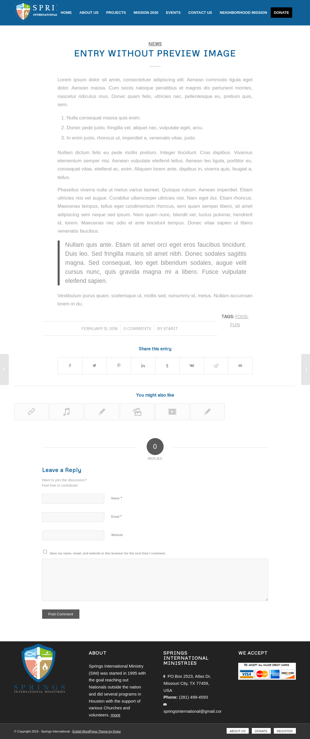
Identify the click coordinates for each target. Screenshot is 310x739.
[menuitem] (66, 12)
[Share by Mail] (240, 365)
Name (116, 498)
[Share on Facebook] (70, 365)
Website (117, 535)
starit (170, 328)
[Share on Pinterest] (119, 365)
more (115, 714)
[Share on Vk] (192, 365)
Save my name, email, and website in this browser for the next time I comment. (108, 553)
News (155, 43)
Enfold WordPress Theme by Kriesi (96, 731)
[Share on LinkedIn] (143, 365)
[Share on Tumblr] (167, 365)
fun (235, 324)
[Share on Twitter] (95, 365)
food (241, 316)
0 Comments (137, 328)
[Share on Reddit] (216, 365)
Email (116, 516)
